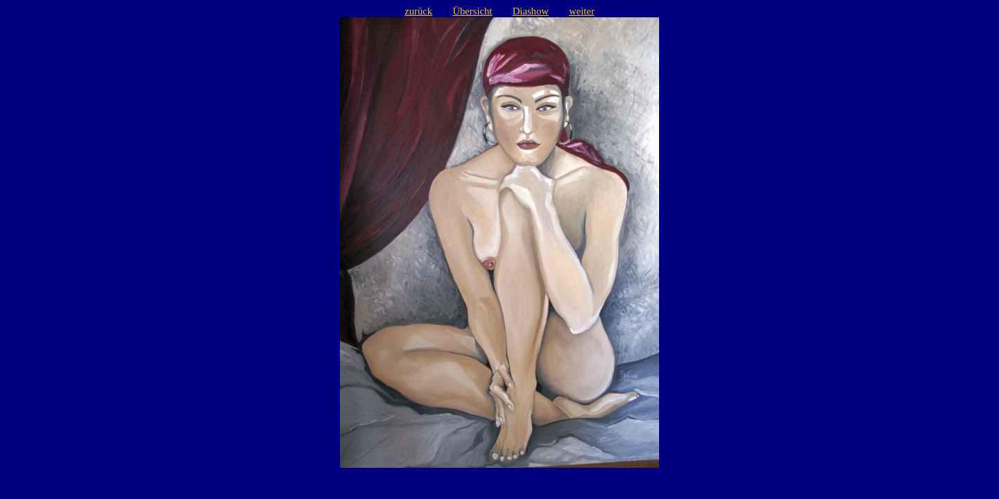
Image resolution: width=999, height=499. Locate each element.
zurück (418, 11)
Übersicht (472, 11)
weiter (582, 11)
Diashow (531, 11)
